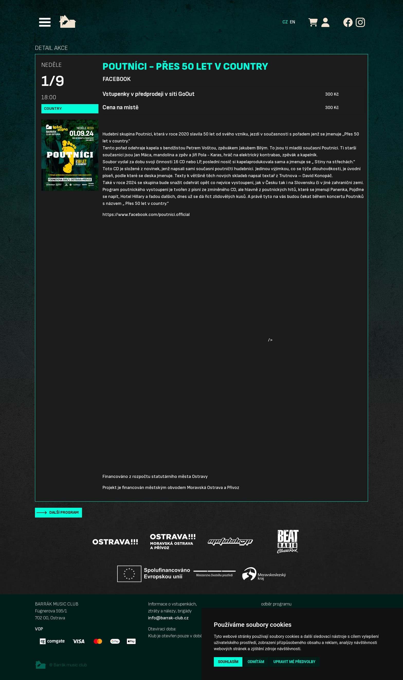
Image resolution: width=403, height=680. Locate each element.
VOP (39, 629)
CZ (285, 22)
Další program (64, 512)
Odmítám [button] (256, 662)
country (53, 108)
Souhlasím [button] (228, 662)
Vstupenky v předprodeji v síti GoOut (149, 94)
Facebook (117, 79)
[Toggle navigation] (45, 22)
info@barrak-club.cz (168, 618)
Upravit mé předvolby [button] (294, 662)
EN (292, 22)
